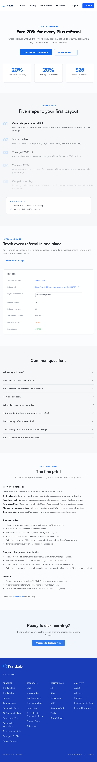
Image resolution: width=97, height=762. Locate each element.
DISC (53, 693)
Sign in (75, 5)
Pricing (32, 5)
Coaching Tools (34, 698)
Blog (29, 688)
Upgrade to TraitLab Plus (36, 52)
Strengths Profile (11, 736)
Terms (91, 754)
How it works (65, 52)
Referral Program (82, 708)
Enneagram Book (35, 703)
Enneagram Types (11, 718)
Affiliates (78, 693)
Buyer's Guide (57, 718)
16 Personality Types (12, 713)
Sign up (88, 5)
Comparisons (9, 703)
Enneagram (56, 698)
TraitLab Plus (9, 688)
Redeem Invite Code (83, 703)
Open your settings (16, 261)
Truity (53, 713)
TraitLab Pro (8, 693)
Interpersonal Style (12, 731)
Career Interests (10, 741)
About (22, 5)
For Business (46, 5)
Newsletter (32, 708)
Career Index (33, 693)
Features (62, 5)
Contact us (18, 597)
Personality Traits (11, 708)
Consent (72, 754)
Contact (78, 698)
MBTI (53, 703)
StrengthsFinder (58, 708)
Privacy (82, 754)
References (32, 726)
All (52, 688)
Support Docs (33, 721)
